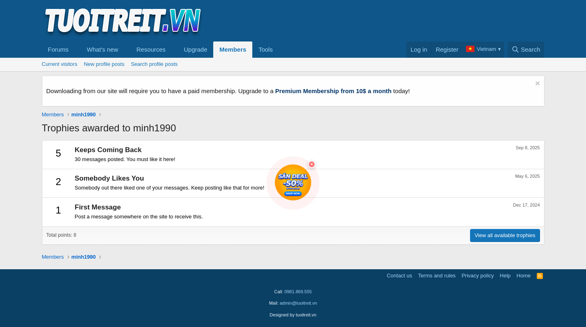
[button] (75, 49)
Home (523, 275)
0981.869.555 (298, 291)
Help (505, 275)
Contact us (399, 275)
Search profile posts (154, 64)
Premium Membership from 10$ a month (333, 90)
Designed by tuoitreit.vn (293, 314)
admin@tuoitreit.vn (298, 303)
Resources (151, 49)
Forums (58, 49)
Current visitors (59, 64)
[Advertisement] (396, 20)
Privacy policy (477, 275)
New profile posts (104, 64)
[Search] (525, 49)
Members (232, 49)
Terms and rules (436, 275)
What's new (102, 49)
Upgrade (196, 49)
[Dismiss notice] (536, 84)
